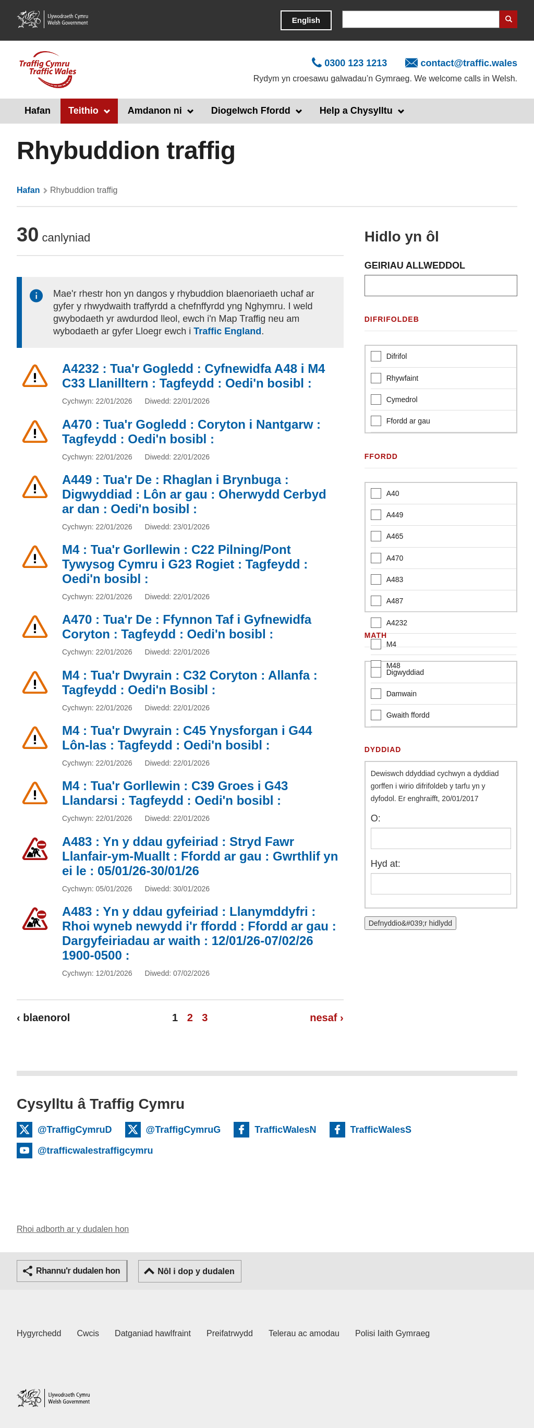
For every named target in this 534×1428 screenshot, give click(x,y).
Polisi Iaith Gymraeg (392, 1333)
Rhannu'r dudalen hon (78, 1270)
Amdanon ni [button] (155, 110)
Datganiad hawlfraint (153, 1333)
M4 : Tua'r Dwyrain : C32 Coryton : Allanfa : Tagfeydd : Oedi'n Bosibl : (190, 682)
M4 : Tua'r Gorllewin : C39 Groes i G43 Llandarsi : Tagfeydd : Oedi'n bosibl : (175, 793)
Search (508, 19)
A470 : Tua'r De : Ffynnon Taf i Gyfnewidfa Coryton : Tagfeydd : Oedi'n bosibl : (186, 626)
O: (376, 818)
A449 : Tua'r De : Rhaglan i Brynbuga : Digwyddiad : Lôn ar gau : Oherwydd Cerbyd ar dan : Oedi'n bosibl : (194, 494)
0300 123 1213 (355, 63)
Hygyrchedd (39, 1333)
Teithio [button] (83, 110)
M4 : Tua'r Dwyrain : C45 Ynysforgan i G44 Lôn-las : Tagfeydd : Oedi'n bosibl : (187, 737)
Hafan (38, 110)
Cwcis (88, 1333)
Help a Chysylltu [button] (356, 110)
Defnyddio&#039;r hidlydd (410, 923)
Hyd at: (385, 863)
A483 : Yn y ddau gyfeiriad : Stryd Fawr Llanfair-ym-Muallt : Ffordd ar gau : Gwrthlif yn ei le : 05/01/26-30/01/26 (200, 856)
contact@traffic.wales (468, 63)
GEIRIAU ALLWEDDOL (415, 265)
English (306, 20)
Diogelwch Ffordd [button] (250, 110)
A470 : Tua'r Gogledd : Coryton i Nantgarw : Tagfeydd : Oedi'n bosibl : (191, 431)
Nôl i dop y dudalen (196, 1271)
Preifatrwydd (230, 1333)
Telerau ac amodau (304, 1333)
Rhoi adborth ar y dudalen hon (73, 1229)
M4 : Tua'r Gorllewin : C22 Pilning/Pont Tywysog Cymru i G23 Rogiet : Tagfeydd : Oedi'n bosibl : (185, 564)
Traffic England (227, 331)
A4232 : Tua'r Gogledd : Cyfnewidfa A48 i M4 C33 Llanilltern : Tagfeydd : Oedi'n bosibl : (193, 375)
